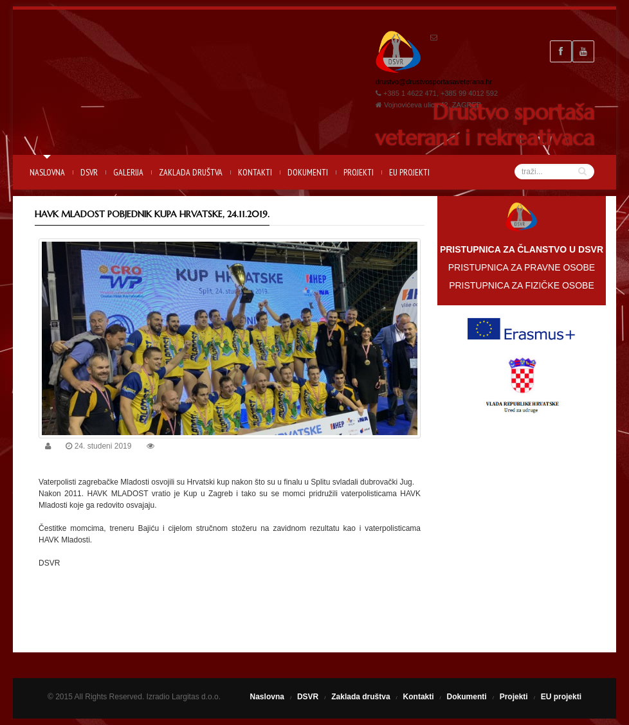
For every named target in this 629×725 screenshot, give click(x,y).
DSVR (89, 172)
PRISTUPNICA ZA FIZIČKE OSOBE (521, 285)
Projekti (358, 172)
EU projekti (409, 172)
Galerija (128, 172)
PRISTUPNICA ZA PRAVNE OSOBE (521, 267)
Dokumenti (307, 172)
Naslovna (47, 172)
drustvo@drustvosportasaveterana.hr (434, 81)
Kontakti (255, 172)
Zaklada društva (191, 172)
